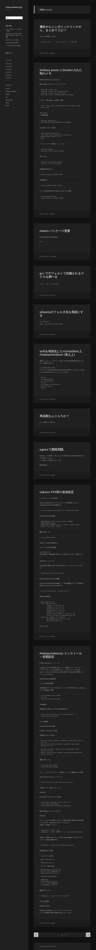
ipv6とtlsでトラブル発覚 (12, 40)
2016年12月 (9, 75)
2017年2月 (8, 72)
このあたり (43, 667)
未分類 (7, 105)
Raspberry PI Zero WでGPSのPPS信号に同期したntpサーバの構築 (14, 35)
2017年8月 (8, 69)
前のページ (36, 934)
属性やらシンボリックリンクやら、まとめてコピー (60, 28)
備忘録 (7, 103)
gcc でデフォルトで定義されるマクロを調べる (62, 275)
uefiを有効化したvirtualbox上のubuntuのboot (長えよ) (61, 353)
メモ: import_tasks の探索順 (13, 45)
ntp (6, 97)
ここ (41, 552)
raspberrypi (9, 100)
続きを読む (44, 465)
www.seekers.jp (14, 7)
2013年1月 (8, 78)
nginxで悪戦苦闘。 (53, 449)
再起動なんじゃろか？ (54, 416)
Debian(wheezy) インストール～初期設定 (61, 655)
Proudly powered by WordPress (48, 946)
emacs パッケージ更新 (55, 231)
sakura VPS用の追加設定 (57, 492)
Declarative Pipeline (11, 91)
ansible (8, 88)
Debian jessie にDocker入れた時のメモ (61, 71)
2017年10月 (9, 66)
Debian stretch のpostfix (12, 43)
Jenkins (8, 94)
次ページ (88, 934)
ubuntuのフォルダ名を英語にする (61, 313)
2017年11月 (9, 63)
